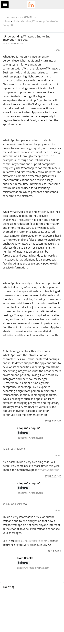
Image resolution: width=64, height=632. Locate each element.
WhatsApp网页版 (48, 470)
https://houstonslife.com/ (31, 541)
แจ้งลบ (57, 50)
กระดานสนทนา (12, 17)
